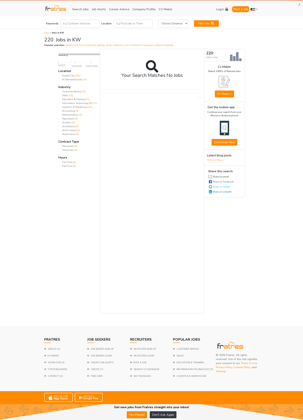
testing (101, 45)
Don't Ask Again (163, 415)
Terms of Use (249, 363)
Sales (65, 95)
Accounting (68, 110)
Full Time (67, 162)
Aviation (67, 122)
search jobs (80, 9)
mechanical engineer (142, 45)
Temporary (68, 150)
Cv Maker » (224, 94)
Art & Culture (69, 130)
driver (109, 45)
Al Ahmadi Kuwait (72, 79)
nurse (127, 45)
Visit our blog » (215, 159)
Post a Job (240, 9)
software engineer (163, 45)
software (118, 45)
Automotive (69, 134)
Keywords (52, 23)
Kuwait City (68, 75)
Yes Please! (137, 415)
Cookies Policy (242, 367)
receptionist (71, 45)
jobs (46, 32)
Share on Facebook (223, 181)
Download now (224, 142)
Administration (70, 114)
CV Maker (165, 9)
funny (82, 45)
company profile (144, 9)
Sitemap (221, 371)
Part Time (67, 166)
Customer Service (71, 91)
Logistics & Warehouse (75, 107)
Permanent (68, 146)
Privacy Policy (224, 367)
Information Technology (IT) (77, 103)
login (222, 9)
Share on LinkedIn (222, 191)
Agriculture (68, 118)
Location (106, 23)
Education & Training (73, 99)
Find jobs (206, 23)
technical (91, 45)
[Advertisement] (79, 230)
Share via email (221, 176)
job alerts (99, 9)
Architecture (69, 126)
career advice (119, 9)
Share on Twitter (221, 186)
